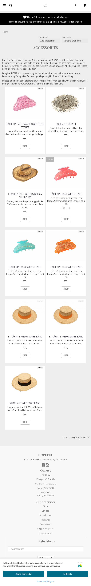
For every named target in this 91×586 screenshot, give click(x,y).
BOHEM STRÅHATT (66, 124)
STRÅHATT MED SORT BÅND (24, 403)
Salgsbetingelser (45, 528)
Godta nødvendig (23, 574)
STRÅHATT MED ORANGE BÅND (25, 336)
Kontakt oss (45, 515)
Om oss (45, 511)
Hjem (5, 32)
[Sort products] (75, 41)
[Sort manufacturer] (49, 41)
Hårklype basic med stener (66, 194)
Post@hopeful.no (45, 495)
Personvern (45, 524)
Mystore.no (61, 459)
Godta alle (67, 574)
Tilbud (45, 506)
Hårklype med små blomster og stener (25, 126)
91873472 (45, 492)
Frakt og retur (45, 533)
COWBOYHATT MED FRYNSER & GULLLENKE (25, 196)
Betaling (45, 519)
